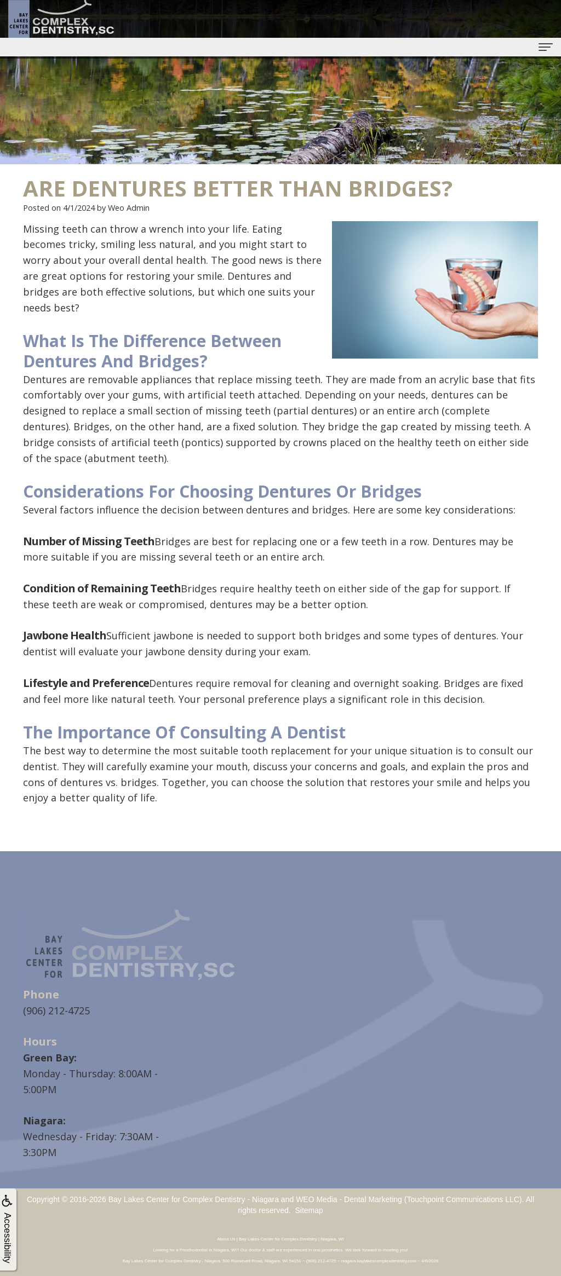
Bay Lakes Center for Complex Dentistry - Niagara (193, 1199)
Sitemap (309, 1210)
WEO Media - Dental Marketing (349, 1199)
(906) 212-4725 (56, 1010)
